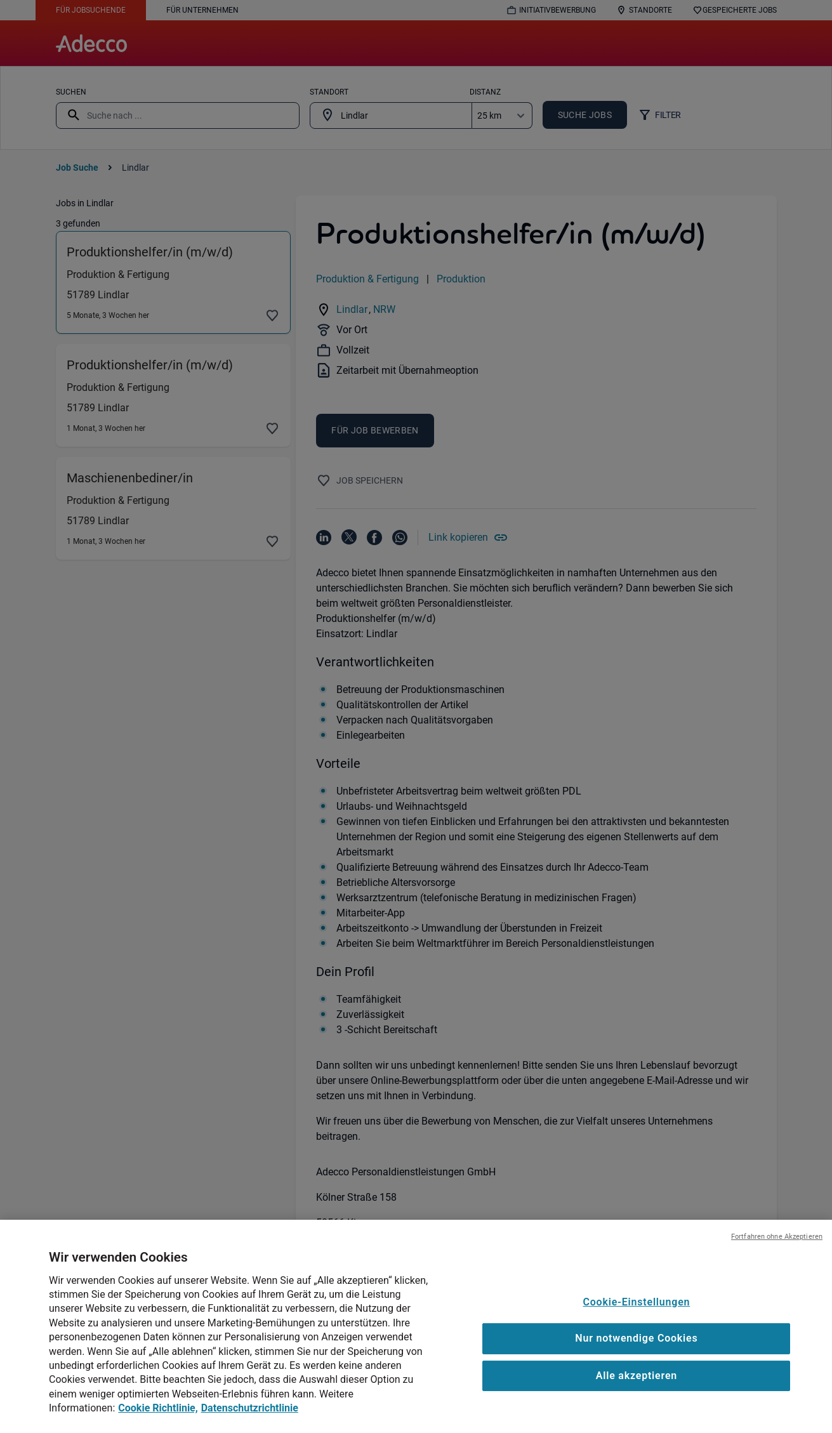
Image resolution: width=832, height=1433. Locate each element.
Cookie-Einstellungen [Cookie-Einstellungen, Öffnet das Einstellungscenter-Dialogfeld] (636, 1323)
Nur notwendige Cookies (636, 1359)
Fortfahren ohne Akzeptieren (776, 1257)
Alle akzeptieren (636, 1396)
